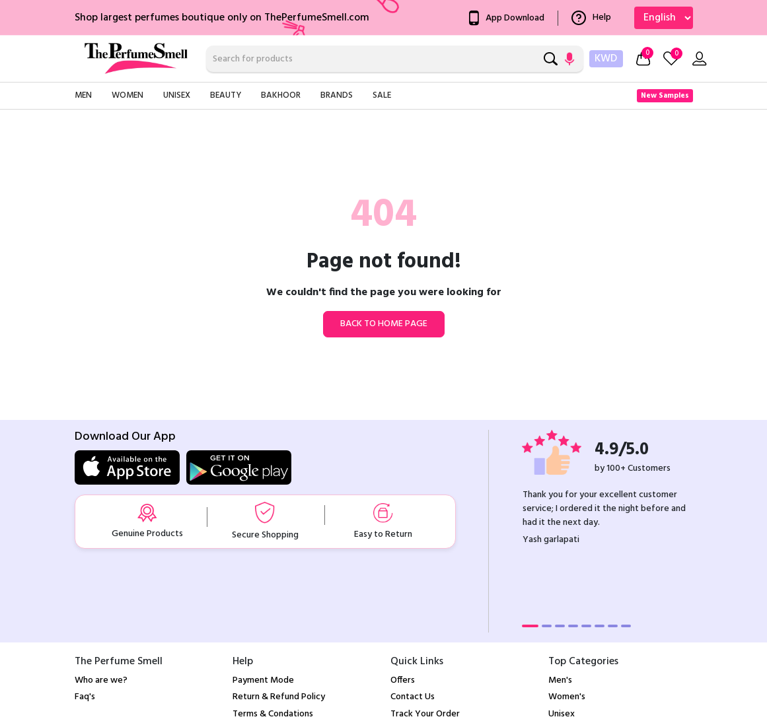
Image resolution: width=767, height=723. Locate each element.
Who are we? (101, 680)
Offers (402, 680)
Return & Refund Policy (279, 697)
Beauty (225, 95)
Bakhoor (281, 95)
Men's (560, 680)
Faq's (85, 697)
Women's (566, 697)
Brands (336, 95)
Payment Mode (263, 680)
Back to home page (383, 323)
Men (83, 95)
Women (127, 95)
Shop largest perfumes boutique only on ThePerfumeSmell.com (222, 17)
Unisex (176, 95)
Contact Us (412, 697)
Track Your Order (425, 714)
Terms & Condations (273, 714)
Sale (382, 95)
